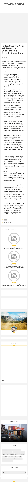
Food (24, 452)
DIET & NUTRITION (17, 452)
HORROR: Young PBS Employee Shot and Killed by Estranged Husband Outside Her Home (14, 247)
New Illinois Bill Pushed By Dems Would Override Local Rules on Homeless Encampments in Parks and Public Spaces (14, 266)
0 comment (4, 57)
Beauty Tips (14, 449)
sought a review (14, 132)
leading (12, 76)
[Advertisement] (14, 29)
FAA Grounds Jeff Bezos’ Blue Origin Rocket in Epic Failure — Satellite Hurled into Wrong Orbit (14, 285)
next (3, 381)
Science (11, 458)
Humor (16, 454)
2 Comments (17, 55)
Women (20, 458)
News (6, 219)
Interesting (5, 456)
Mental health (10, 456)
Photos (4, 458)
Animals (8, 449)
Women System (14, 4)
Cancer (19, 449)
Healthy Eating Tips (10, 454)
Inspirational (22, 454)
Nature (16, 456)
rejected (12, 172)
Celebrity (4, 452)
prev (2, 381)
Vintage (15, 458)
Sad (7, 458)
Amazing (4, 449)
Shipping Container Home (8, 437)
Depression (10, 452)
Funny (4, 454)
